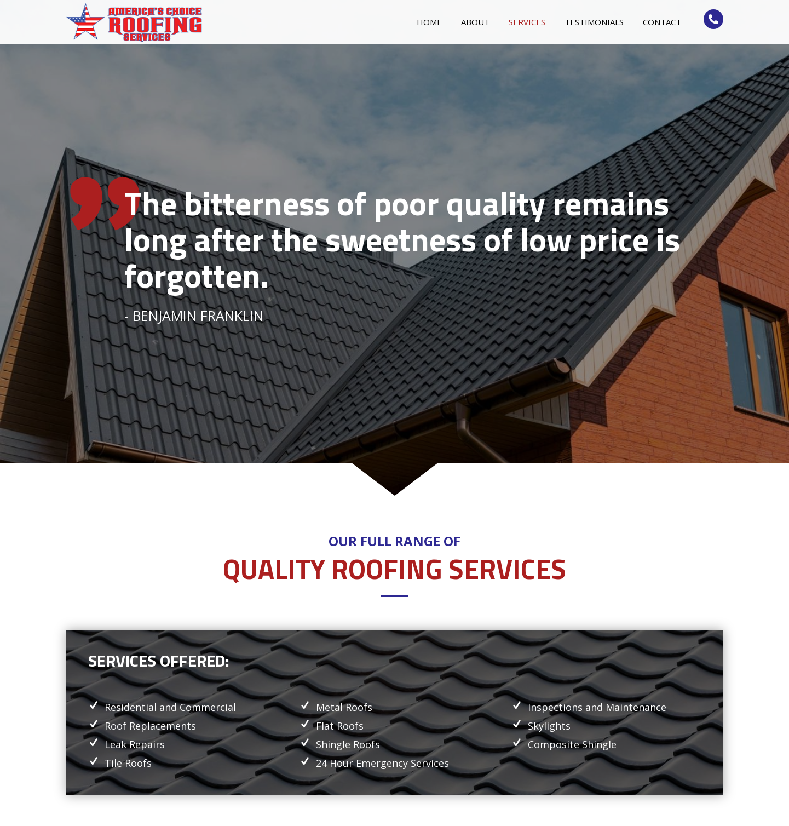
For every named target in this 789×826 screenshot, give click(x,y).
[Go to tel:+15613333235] (713, 19)
